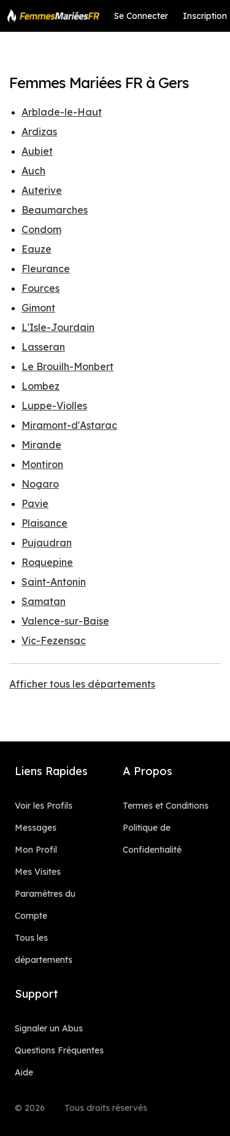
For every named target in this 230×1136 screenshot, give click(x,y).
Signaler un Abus (49, 1028)
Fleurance (45, 268)
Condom (41, 229)
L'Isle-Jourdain (57, 327)
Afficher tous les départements (82, 684)
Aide (24, 1072)
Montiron (42, 464)
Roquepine (47, 562)
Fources (40, 288)
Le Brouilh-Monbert (67, 366)
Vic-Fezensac (53, 640)
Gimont (38, 308)
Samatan (43, 601)
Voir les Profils (43, 805)
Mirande (41, 445)
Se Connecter (141, 15)
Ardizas (39, 131)
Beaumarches (54, 210)
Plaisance (44, 523)
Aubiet (37, 151)
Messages (35, 827)
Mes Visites (38, 871)
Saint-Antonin (53, 582)
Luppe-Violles (54, 405)
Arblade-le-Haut (61, 112)
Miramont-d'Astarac (69, 425)
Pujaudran (46, 542)
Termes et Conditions (166, 805)
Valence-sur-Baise (65, 621)
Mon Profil (36, 849)
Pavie (34, 503)
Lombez (40, 386)
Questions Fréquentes (59, 1050)
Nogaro (40, 484)
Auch (33, 171)
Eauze (36, 249)
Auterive (41, 190)
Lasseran (43, 347)
